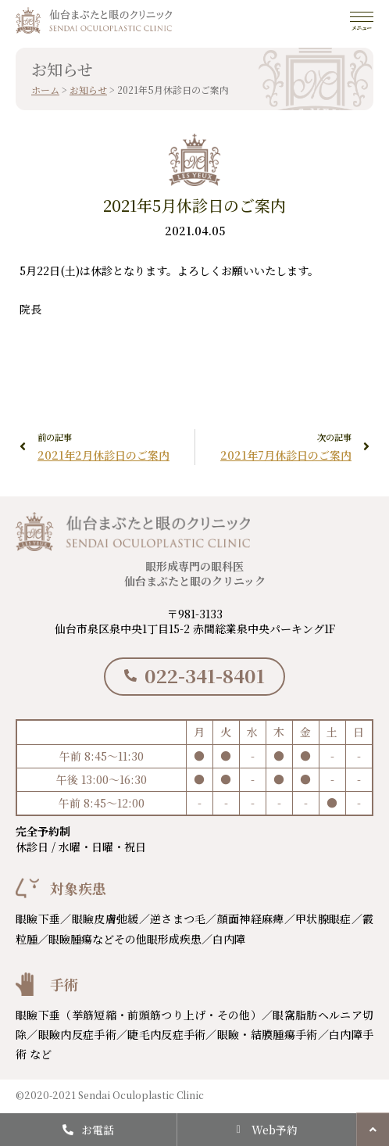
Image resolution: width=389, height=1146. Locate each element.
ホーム (45, 89)
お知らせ (88, 89)
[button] (372, 1129)
